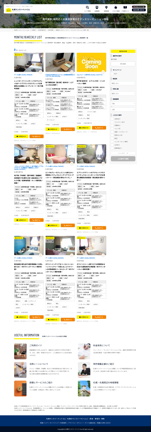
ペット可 (117, 129)
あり (115, 74)
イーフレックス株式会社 (27, 224)
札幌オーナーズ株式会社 (90, 132)
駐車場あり (118, 148)
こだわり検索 (116, 11)
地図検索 (106, 11)
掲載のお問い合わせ (104, 423)
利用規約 (63, 423)
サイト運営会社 (90, 423)
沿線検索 (96, 11)
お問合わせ (22, 136)
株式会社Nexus (56, 133)
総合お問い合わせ (138, 10)
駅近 (116, 138)
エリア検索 (87, 11)
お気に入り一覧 (139, 7)
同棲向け (117, 125)
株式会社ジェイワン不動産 (28, 140)
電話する (37, 136)
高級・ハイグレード (121, 132)
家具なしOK (118, 135)
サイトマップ (54, 423)
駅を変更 (123, 64)
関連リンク (44, 423)
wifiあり (117, 145)
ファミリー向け (120, 122)
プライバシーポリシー (75, 423)
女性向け (117, 119)
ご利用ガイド (125, 11)
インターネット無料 (121, 142)
